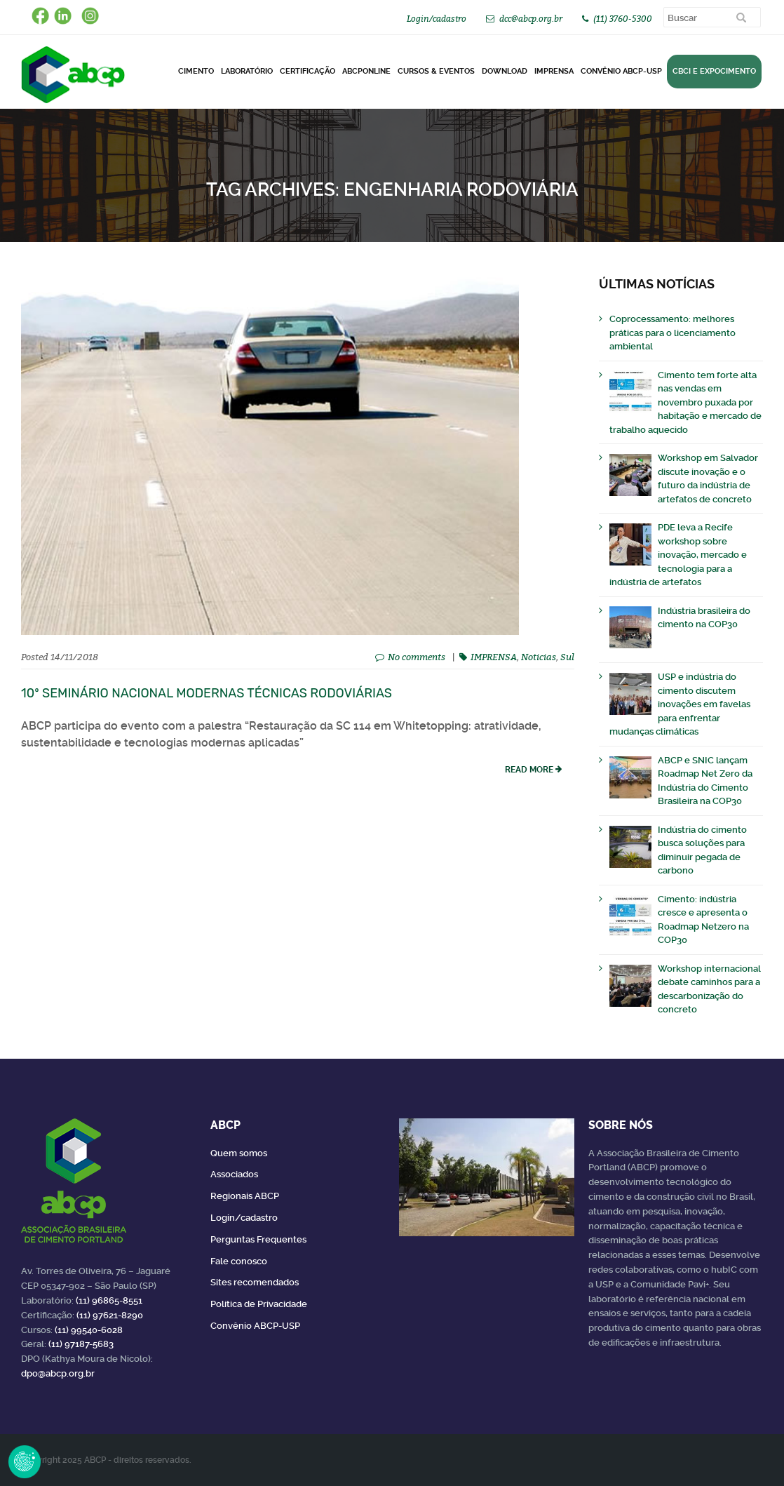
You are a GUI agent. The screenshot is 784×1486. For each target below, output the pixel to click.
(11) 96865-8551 (109, 1300)
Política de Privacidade (258, 1304)
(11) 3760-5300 (622, 19)
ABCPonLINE (366, 71)
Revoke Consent (24, 1461)
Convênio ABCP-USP (621, 71)
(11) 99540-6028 (89, 1330)
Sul (567, 656)
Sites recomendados (254, 1282)
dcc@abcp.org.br (530, 19)
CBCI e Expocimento (714, 71)
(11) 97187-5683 (81, 1344)
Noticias (538, 656)
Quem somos (238, 1153)
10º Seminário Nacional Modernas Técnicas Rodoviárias (206, 693)
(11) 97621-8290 (109, 1315)
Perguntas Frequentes (258, 1239)
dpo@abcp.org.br (58, 1373)
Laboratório (247, 71)
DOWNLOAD (504, 71)
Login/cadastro (436, 19)
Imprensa (554, 71)
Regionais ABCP (244, 1196)
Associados (234, 1174)
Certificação (307, 71)
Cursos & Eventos (436, 71)
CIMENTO (196, 71)
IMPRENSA (494, 656)
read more (529, 769)
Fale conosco (238, 1261)
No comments (416, 656)
